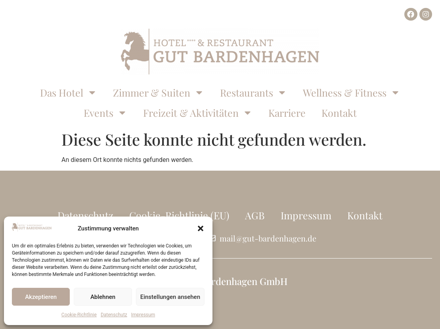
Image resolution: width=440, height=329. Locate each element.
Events (105, 113)
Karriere (287, 112)
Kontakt (339, 112)
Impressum (143, 315)
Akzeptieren (41, 296)
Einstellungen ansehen (170, 296)
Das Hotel (68, 92)
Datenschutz (114, 315)
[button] (201, 228)
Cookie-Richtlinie (79, 315)
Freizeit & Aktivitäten (198, 113)
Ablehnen (102, 296)
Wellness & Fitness (351, 92)
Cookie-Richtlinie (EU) (179, 215)
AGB (255, 215)
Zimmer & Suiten (158, 92)
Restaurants (253, 92)
